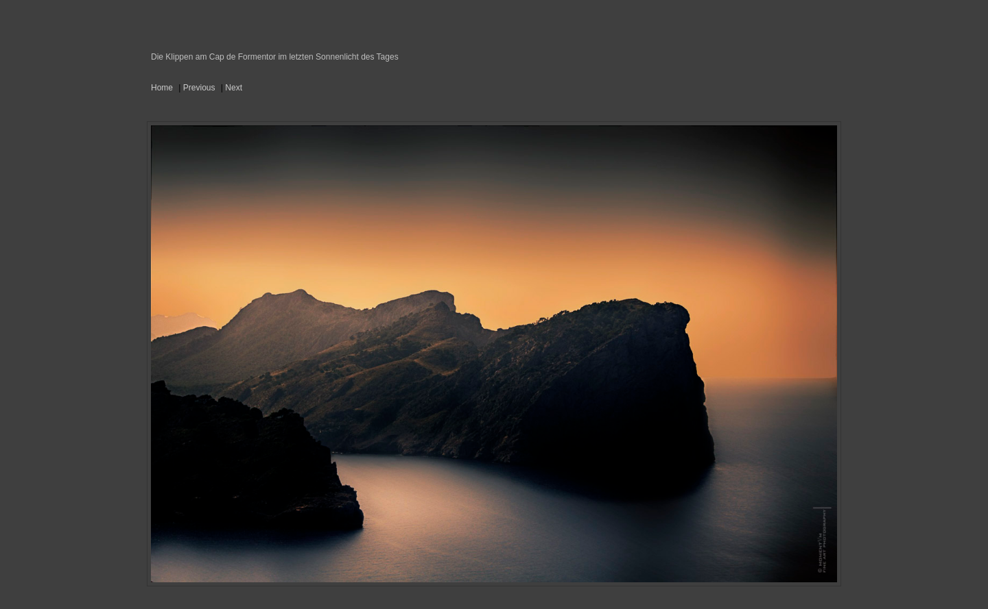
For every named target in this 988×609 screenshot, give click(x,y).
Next (233, 87)
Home (162, 87)
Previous (199, 87)
